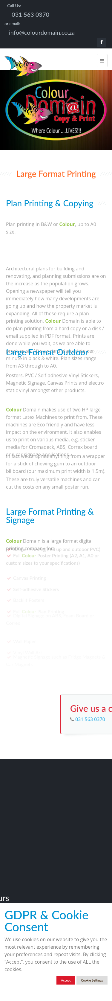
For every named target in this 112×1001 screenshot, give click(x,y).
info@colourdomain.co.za (42, 32)
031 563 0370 (30, 14)
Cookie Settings (92, 980)
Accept (66, 980)
